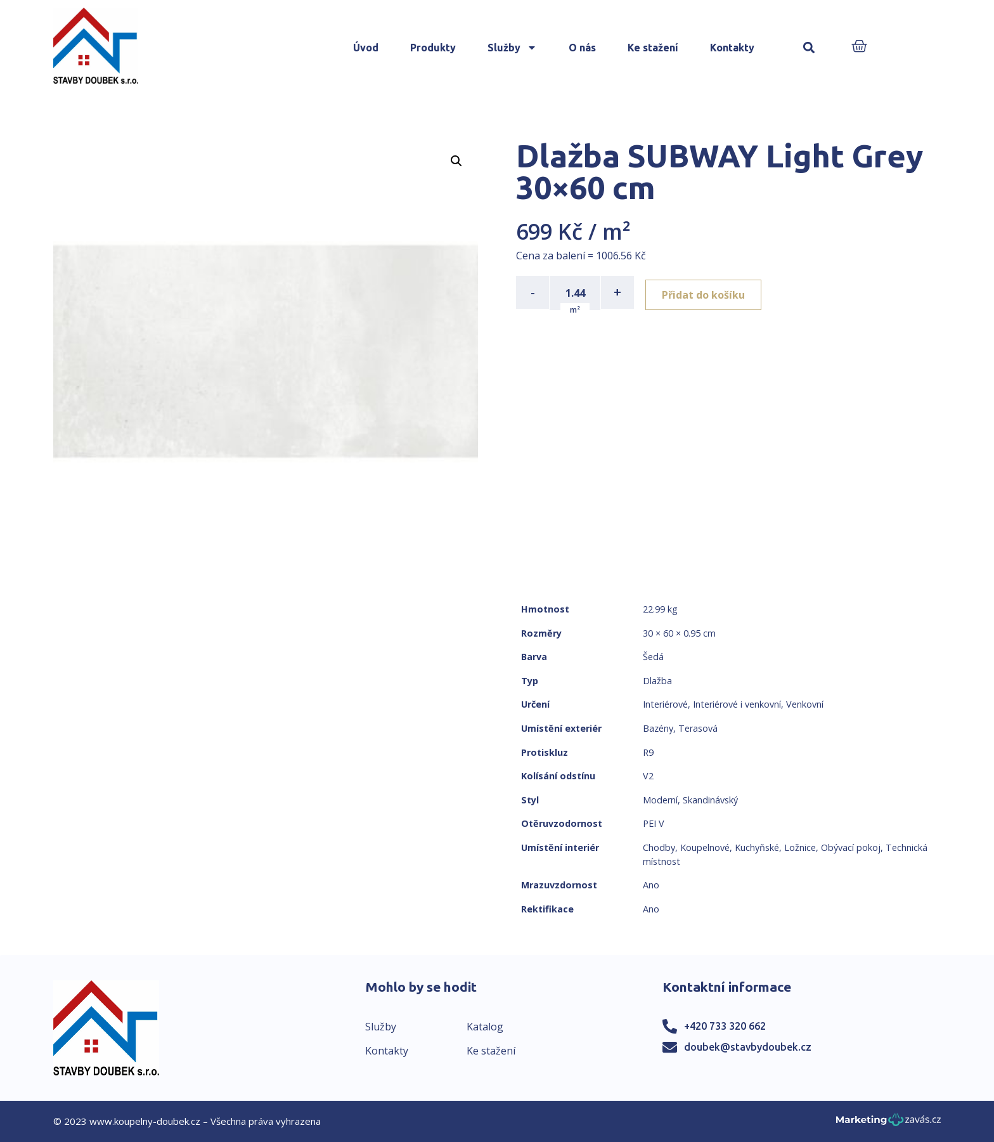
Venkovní (804, 704)
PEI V (653, 823)
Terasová (698, 728)
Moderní (660, 800)
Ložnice (800, 847)
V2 (648, 776)
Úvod (365, 47)
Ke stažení (653, 47)
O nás (582, 47)
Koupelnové (705, 847)
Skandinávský (710, 800)
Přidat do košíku (707, 292)
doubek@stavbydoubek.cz (747, 1047)
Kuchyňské (757, 847)
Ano (651, 885)
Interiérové (665, 704)
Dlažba (657, 681)
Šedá (653, 657)
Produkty (433, 47)
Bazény (658, 728)
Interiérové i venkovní (737, 704)
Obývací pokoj (851, 847)
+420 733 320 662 (725, 1026)
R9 (648, 752)
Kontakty (732, 47)
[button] (809, 47)
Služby (512, 47)
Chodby (659, 847)
